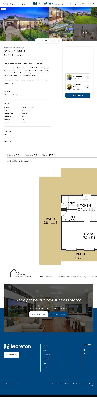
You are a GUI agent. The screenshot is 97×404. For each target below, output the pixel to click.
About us (81, 4)
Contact (91, 4)
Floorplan (55, 42)
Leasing (72, 4)
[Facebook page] (88, 354)
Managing (21, 4)
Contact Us (11, 359)
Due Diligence (7, 389)
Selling (5, 4)
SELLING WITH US (38, 318)
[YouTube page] (88, 358)
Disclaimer (20, 389)
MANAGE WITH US (59, 318)
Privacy (14, 389)
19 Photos (41, 42)
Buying (13, 4)
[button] (6, 137)
